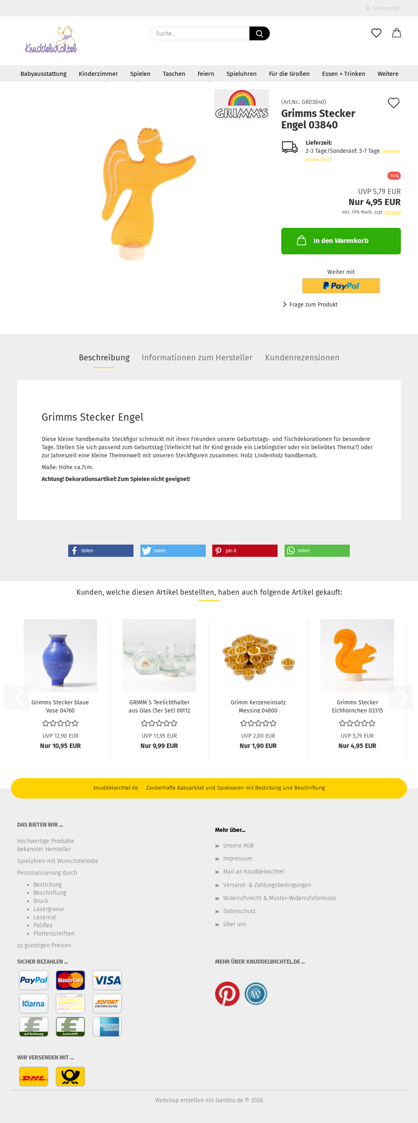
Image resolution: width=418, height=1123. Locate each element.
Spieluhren (242, 73)
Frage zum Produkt (313, 304)
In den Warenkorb (332, 240)
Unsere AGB (238, 845)
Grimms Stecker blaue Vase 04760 (60, 706)
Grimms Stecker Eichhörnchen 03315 (357, 706)
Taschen (174, 73)
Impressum (237, 858)
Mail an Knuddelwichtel (253, 871)
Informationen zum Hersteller (197, 357)
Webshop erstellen (179, 1100)
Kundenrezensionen (302, 357)
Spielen (140, 73)
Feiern (206, 73)
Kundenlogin (383, 8)
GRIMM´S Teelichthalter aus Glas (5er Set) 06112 (159, 706)
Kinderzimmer (98, 73)
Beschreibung (104, 357)
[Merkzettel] (376, 33)
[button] (397, 33)
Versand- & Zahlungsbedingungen (267, 885)
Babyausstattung (43, 73)
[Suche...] (259, 33)
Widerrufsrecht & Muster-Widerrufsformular (279, 898)
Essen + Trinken (343, 73)
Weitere (388, 73)
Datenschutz (239, 911)
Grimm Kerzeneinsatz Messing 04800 (258, 706)
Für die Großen (289, 73)
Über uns (235, 924)
